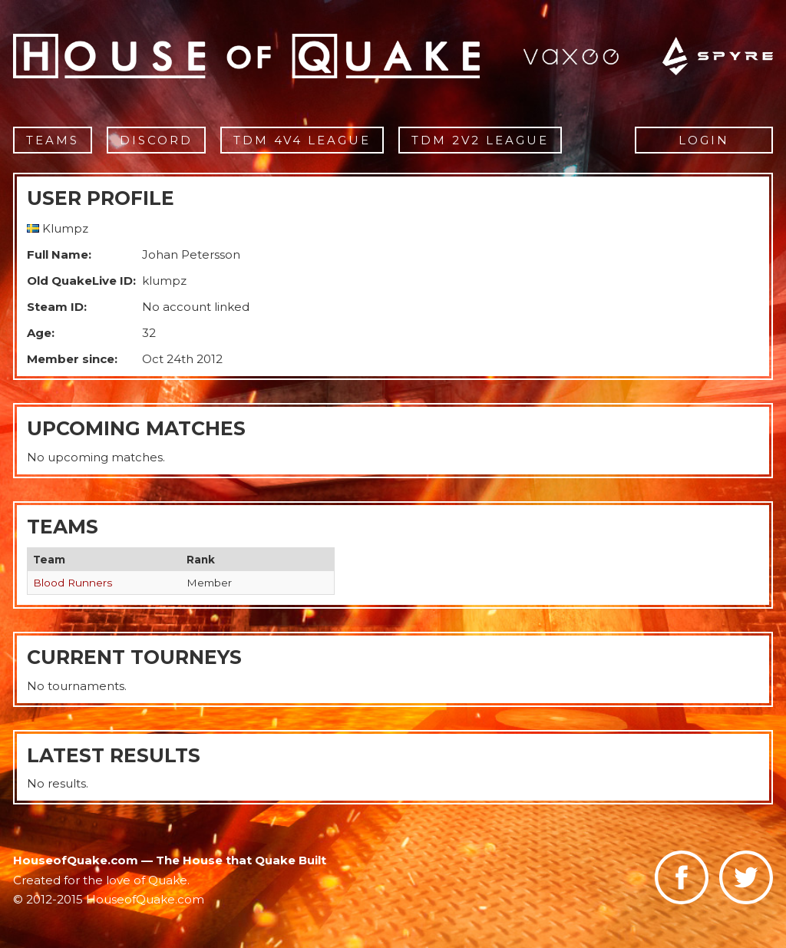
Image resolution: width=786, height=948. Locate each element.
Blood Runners (72, 582)
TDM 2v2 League (480, 140)
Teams (52, 140)
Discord (156, 140)
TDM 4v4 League (302, 140)
